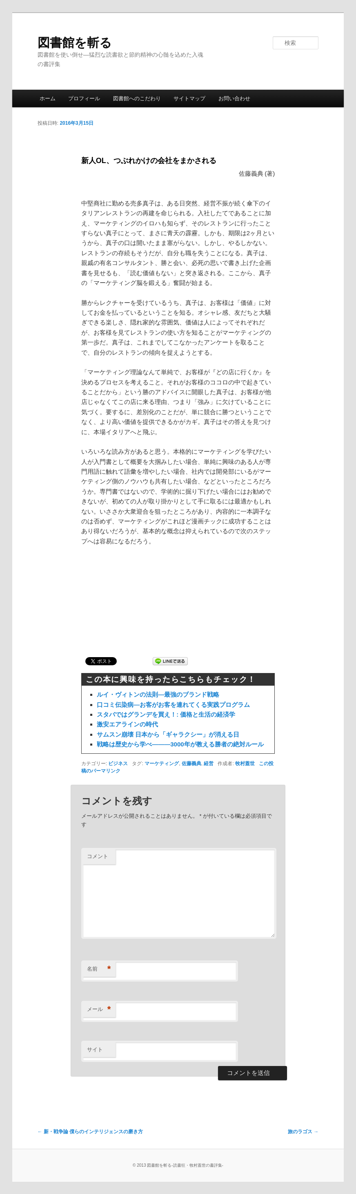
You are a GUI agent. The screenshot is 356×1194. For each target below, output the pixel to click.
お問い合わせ (234, 98)
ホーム (48, 98)
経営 (209, 763)
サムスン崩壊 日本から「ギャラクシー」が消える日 (168, 734)
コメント (97, 856)
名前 (99, 969)
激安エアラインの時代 (127, 724)
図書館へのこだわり (137, 98)
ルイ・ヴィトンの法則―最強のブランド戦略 (158, 694)
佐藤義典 (191, 763)
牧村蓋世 (245, 763)
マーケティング (162, 763)
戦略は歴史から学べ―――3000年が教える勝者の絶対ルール (180, 744)
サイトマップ (189, 98)
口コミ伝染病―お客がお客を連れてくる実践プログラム (173, 704)
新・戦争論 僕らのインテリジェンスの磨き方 (90, 1131)
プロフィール (84, 98)
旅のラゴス (303, 1131)
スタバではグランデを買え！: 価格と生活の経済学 (166, 714)
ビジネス (118, 763)
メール (99, 1009)
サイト (95, 1049)
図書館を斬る (75, 42)
